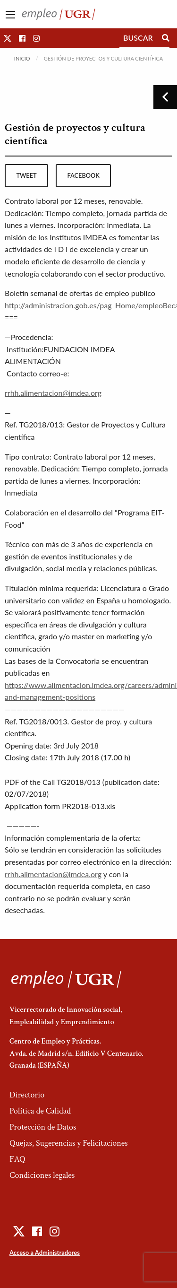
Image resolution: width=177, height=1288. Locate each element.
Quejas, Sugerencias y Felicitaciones (68, 1143)
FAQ (17, 1159)
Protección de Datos (42, 1127)
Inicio (22, 58)
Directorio (26, 1094)
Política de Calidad (40, 1110)
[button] (7, 38)
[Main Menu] (10, 14)
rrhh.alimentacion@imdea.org (53, 392)
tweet (26, 175)
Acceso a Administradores (44, 1252)
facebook (83, 175)
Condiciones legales (42, 1175)
